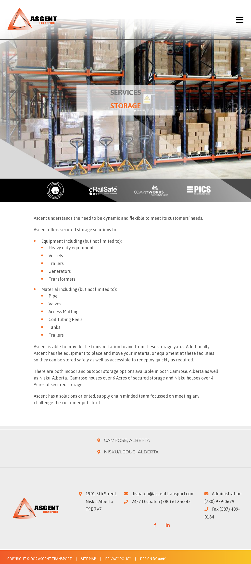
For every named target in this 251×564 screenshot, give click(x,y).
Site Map (88, 559)
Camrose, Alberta (127, 440)
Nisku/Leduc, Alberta (131, 452)
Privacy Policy (118, 559)
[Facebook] (155, 525)
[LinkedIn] (168, 525)
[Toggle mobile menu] (239, 19)
